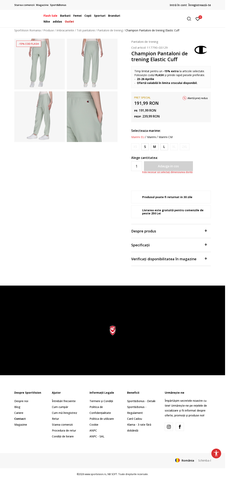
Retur (55, 419)
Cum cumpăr (60, 407)
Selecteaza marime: (146, 130)
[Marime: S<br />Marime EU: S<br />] (145, 146)
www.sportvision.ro (95, 474)
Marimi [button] (151, 137)
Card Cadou (134, 419)
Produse (48, 30)
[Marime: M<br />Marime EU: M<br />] (154, 146)
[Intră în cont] (197, 19)
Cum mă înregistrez (64, 413)
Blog (17, 407)
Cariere (18, 413)
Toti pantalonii (86, 30)
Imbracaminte (65, 30)
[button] (163, 18)
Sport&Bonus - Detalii (141, 401)
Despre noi (21, 401)
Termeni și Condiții (101, 401)
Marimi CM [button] (166, 137)
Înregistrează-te (199, 5)
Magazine (20, 424)
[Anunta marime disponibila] (135, 146)
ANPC (93, 430)
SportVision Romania (27, 30)
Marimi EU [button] (137, 137)
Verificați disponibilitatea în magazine (169, 258)
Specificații (169, 244)
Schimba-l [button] (204, 460)
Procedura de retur (64, 430)
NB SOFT (112, 474)
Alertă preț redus (197, 98)
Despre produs (169, 230)
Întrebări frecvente (64, 401)
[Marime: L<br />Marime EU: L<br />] (164, 146)
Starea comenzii (62, 424)
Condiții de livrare (63, 436)
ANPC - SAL (97, 436)
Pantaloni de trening (110, 30)
